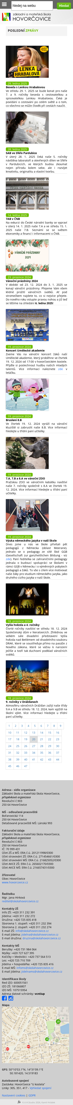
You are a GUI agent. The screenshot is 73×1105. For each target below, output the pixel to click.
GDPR (32, 1095)
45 (9, 766)
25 (17, 746)
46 (17, 766)
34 (33, 752)
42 (41, 759)
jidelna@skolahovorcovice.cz (39, 934)
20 (33, 739)
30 (57, 746)
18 (17, 739)
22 (49, 739)
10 (9, 732)
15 (49, 732)
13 (33, 732)
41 (33, 759)
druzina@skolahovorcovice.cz (42, 938)
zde (60, 369)
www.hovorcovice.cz (15, 882)
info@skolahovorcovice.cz (32, 931)
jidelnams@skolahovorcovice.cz (41, 971)
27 (33, 746)
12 (25, 732)
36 (49, 752)
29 (49, 746)
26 (25, 746)
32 (17, 752)
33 (25, 752)
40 (25, 759)
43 (49, 759)
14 (41, 732)
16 (57, 732)
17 (9, 739)
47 (25, 766)
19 (25, 739)
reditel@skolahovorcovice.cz (20, 901)
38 (9, 759)
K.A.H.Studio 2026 (31, 1102)
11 (17, 732)
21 (41, 739)
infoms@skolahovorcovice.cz (35, 968)
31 (9, 752)
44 (57, 759)
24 (9, 746)
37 (57, 752)
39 (17, 759)
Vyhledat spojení (40, 1088)
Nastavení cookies (13, 1095)
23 (57, 739)
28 (41, 746)
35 (41, 752)
